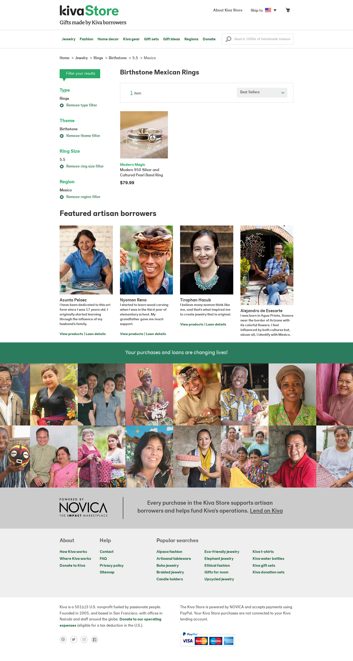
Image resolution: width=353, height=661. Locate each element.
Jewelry (68, 39)
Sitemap (107, 572)
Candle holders (169, 579)
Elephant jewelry (219, 559)
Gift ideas (171, 39)
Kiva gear (131, 39)
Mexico (66, 190)
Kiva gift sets (264, 566)
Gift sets (151, 39)
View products (71, 334)
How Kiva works (73, 552)
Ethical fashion (217, 566)
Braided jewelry (170, 572)
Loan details (96, 334)
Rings (64, 99)
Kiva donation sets (269, 572)
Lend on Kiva (266, 511)
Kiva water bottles (268, 559)
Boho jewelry (167, 566)
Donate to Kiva (72, 566)
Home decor (108, 39)
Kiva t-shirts (263, 552)
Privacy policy (112, 566)
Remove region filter (80, 197)
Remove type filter (78, 105)
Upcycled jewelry (219, 579)
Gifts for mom (216, 572)
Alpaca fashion (169, 552)
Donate (209, 39)
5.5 (62, 160)
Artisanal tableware (173, 559)
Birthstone (69, 129)
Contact (107, 552)
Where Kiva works (75, 559)
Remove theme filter (80, 136)
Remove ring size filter (82, 166)
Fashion (86, 39)
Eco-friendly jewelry (221, 552)
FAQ (103, 559)
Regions (191, 39)
